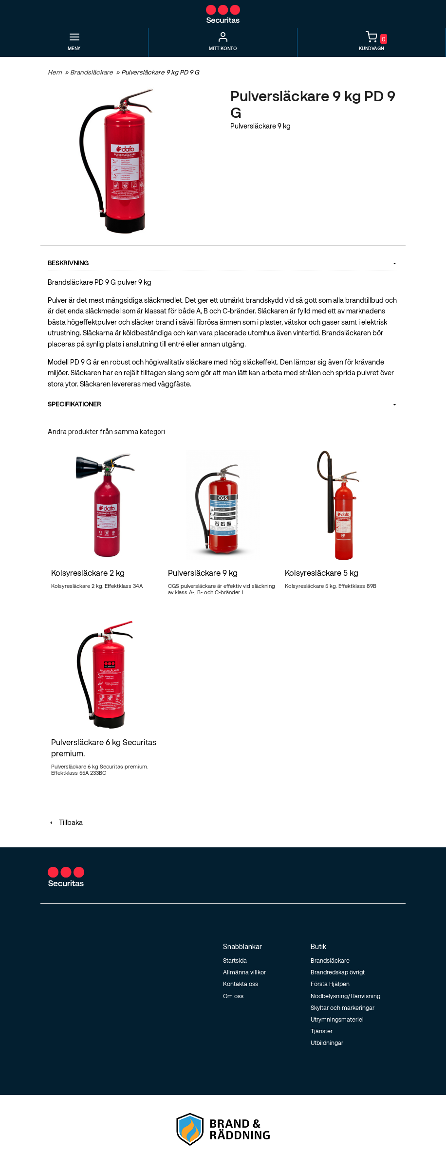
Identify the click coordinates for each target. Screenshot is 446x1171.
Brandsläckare (92, 72)
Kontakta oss (240, 983)
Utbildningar (327, 1042)
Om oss (233, 995)
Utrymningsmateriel (337, 1019)
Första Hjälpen (330, 983)
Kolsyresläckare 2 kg (88, 572)
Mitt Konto (223, 48)
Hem (55, 72)
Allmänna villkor (244, 972)
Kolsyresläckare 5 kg (321, 572)
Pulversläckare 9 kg (203, 572)
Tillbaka (65, 822)
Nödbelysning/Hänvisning (345, 995)
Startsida (235, 960)
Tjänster (322, 1030)
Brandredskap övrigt (338, 972)
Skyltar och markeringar (342, 1007)
